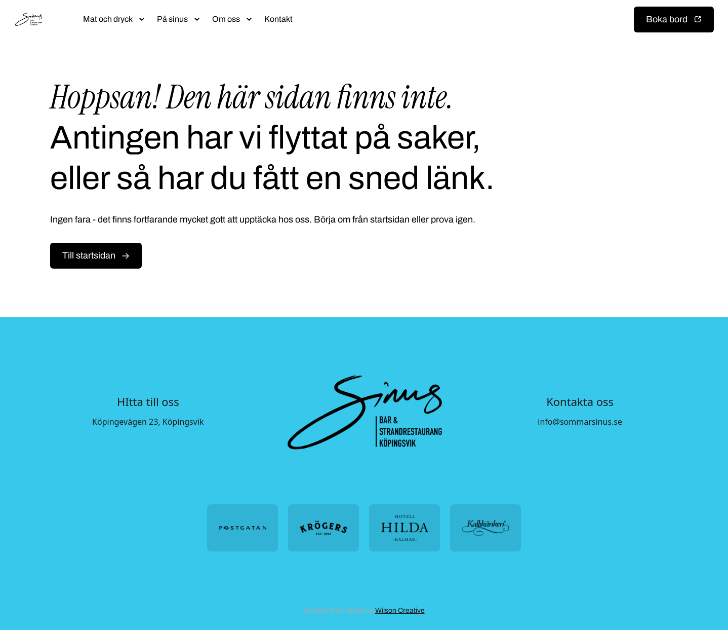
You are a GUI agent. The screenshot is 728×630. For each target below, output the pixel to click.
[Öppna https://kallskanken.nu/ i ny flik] (485, 528)
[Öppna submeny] (142, 19)
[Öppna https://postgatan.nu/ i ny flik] (242, 528)
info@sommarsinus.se (580, 421)
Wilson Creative (400, 610)
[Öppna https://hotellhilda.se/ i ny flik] (404, 528)
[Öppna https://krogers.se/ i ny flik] (323, 528)
